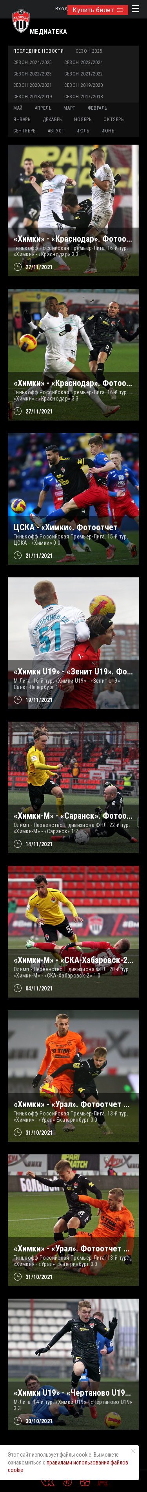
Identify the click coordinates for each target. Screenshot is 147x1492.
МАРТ (69, 108)
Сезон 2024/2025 (32, 62)
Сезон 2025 (89, 51)
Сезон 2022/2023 (32, 74)
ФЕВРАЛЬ (97, 108)
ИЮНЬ (108, 131)
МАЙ (18, 108)
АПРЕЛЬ (43, 108)
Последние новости (38, 51)
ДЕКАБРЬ (52, 119)
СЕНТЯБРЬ (24, 131)
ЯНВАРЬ (22, 119)
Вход (61, 8)
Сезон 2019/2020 (83, 85)
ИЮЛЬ (82, 131)
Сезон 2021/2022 (83, 74)
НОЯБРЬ (83, 119)
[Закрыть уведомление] (133, 1451)
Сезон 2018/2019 (32, 96)
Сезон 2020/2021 (32, 85)
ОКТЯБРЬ (113, 119)
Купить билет (98, 10)
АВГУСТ (56, 131)
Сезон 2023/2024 (83, 62)
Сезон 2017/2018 (83, 96)
